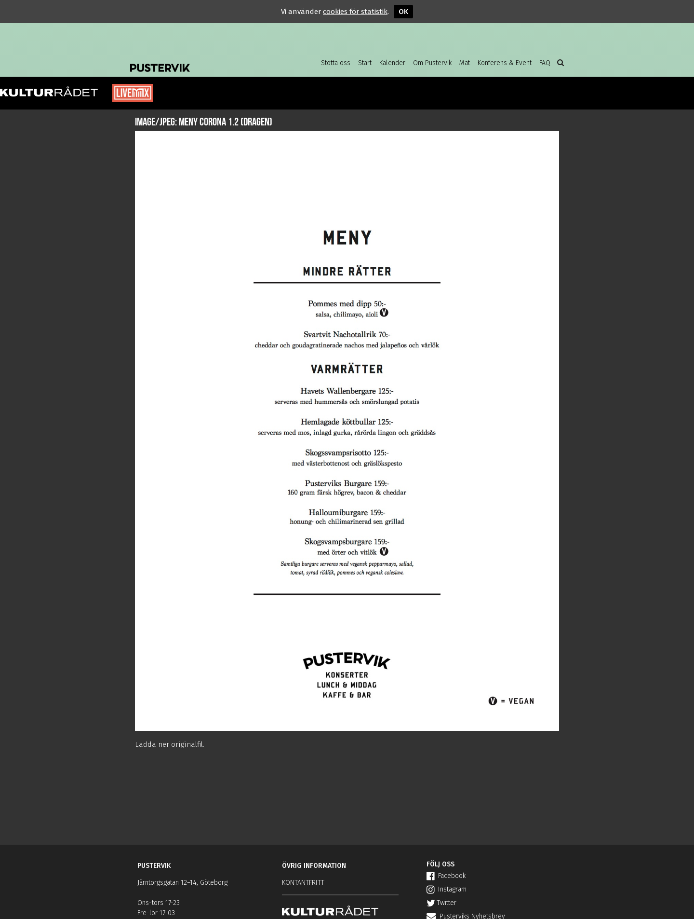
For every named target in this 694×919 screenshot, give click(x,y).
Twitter (441, 903)
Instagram (447, 889)
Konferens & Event (505, 63)
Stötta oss (335, 63)
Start (365, 63)
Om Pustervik (432, 63)
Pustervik (207, 60)
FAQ (544, 63)
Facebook (446, 876)
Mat (464, 63)
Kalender (392, 63)
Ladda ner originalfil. (169, 744)
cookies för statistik (355, 11)
